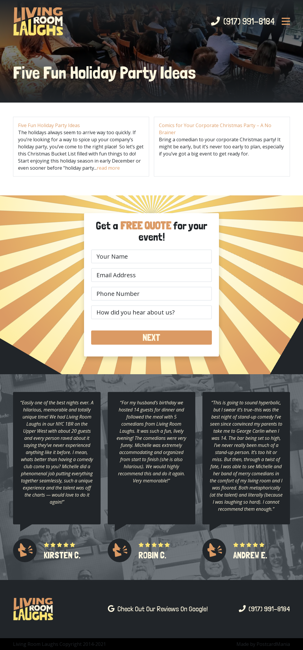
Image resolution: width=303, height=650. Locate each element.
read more (108, 168)
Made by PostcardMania (263, 644)
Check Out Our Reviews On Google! (158, 609)
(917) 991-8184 (243, 21)
